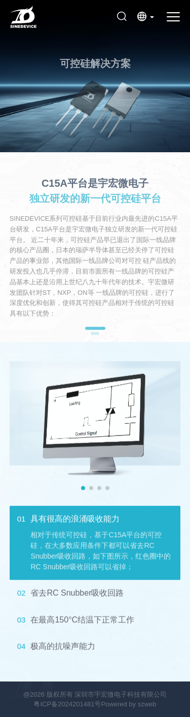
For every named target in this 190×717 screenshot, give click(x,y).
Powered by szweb (128, 704)
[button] (83, 488)
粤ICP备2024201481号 (67, 704)
